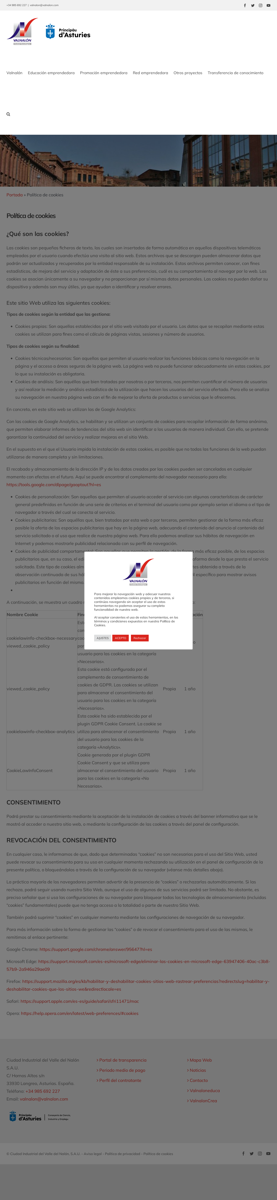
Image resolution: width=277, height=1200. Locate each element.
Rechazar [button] (140, 638)
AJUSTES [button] (103, 638)
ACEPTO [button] (120, 638)
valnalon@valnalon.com (44, 5)
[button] (8, 114)
